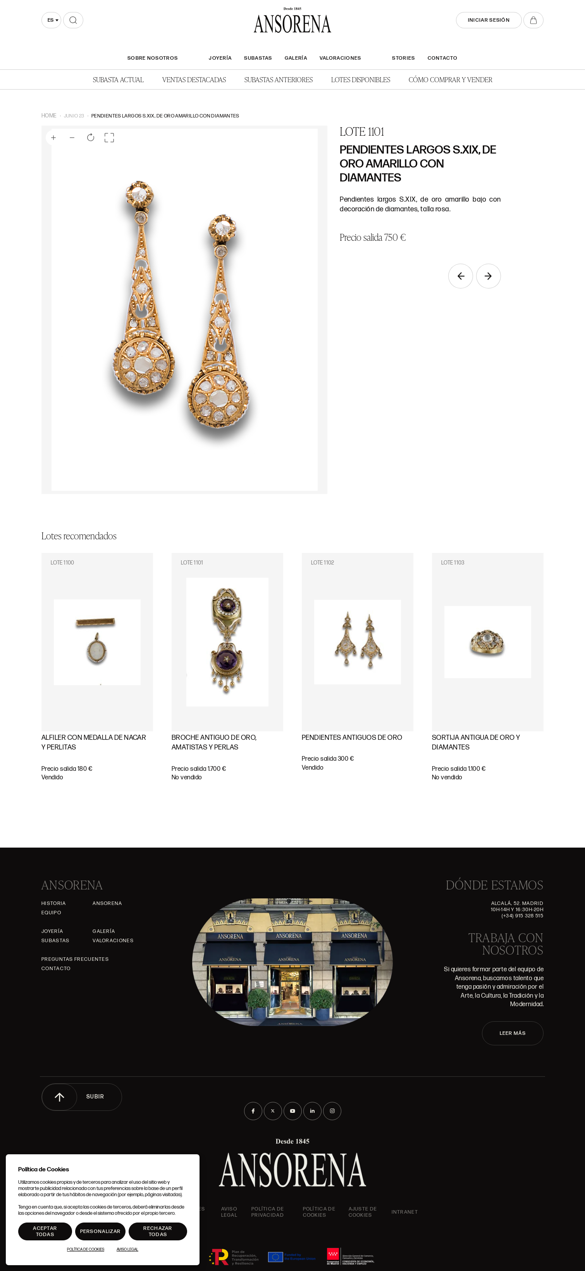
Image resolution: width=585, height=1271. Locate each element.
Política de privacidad (267, 1212)
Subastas (258, 58)
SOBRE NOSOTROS (152, 58)
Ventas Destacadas (194, 79)
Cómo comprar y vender (450, 79)
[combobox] (51, 20)
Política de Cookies (85, 1249)
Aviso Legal (229, 1212)
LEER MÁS (513, 1033)
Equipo (51, 913)
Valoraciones (340, 58)
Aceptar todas (45, 1231)
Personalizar (100, 1231)
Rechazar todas (157, 1231)
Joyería (220, 58)
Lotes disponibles (360, 79)
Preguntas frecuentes (75, 959)
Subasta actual (118, 79)
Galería (296, 58)
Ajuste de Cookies (363, 1212)
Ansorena (107, 903)
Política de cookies (319, 1212)
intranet (405, 1212)
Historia (53, 903)
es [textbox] (50, 20)
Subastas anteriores (278, 79)
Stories (403, 58)
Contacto (443, 58)
